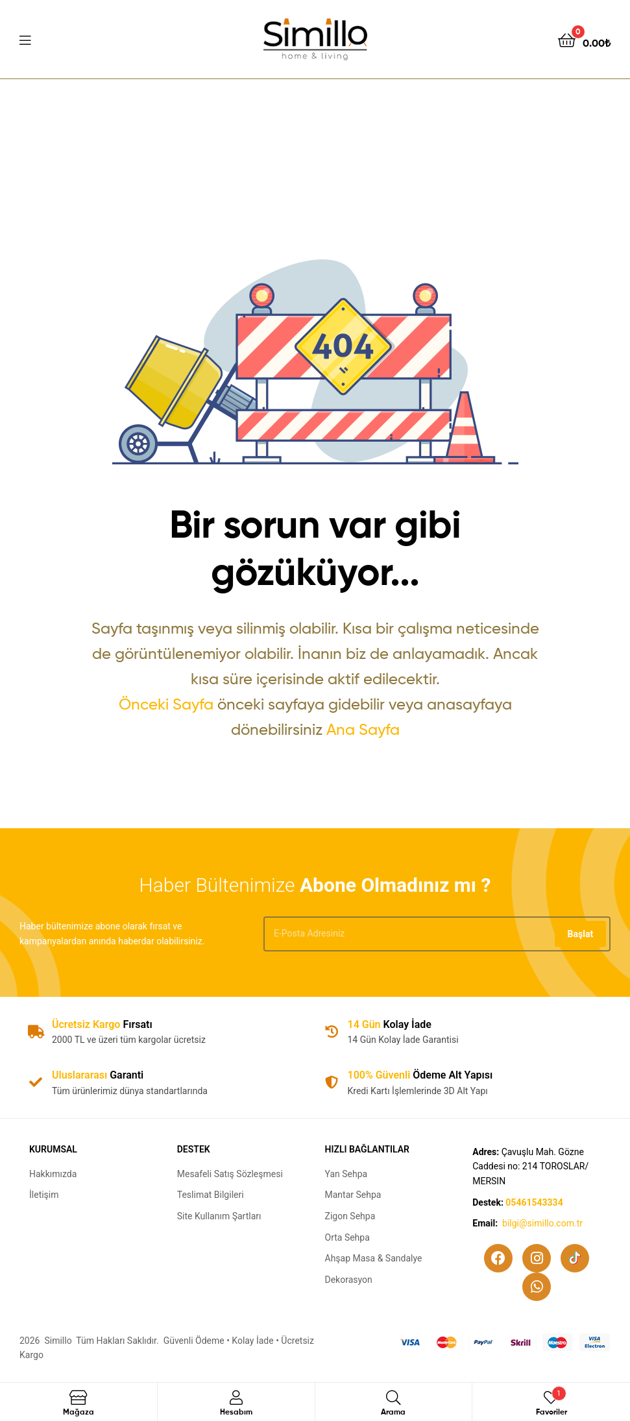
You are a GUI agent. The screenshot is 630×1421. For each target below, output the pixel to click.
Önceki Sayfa (166, 704)
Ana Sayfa (363, 729)
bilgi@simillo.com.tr (542, 1223)
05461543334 (534, 1202)
